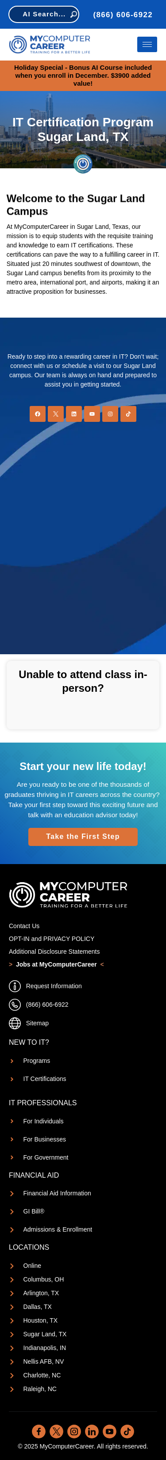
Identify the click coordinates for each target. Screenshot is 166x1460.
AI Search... (50, 14)
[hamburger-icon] (147, 44)
